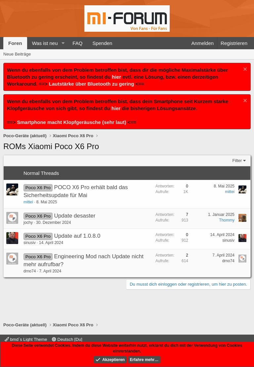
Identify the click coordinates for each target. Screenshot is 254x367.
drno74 (29, 271)
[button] (62, 43)
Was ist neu (45, 43)
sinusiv (29, 242)
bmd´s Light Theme (26, 339)
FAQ (77, 43)
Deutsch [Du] (67, 339)
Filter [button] (237, 160)
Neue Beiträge (17, 54)
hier (116, 77)
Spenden (102, 43)
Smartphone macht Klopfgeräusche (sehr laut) (71, 122)
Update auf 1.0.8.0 (77, 236)
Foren (15, 43)
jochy (28, 222)
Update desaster (75, 216)
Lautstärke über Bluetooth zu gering (91, 84)
